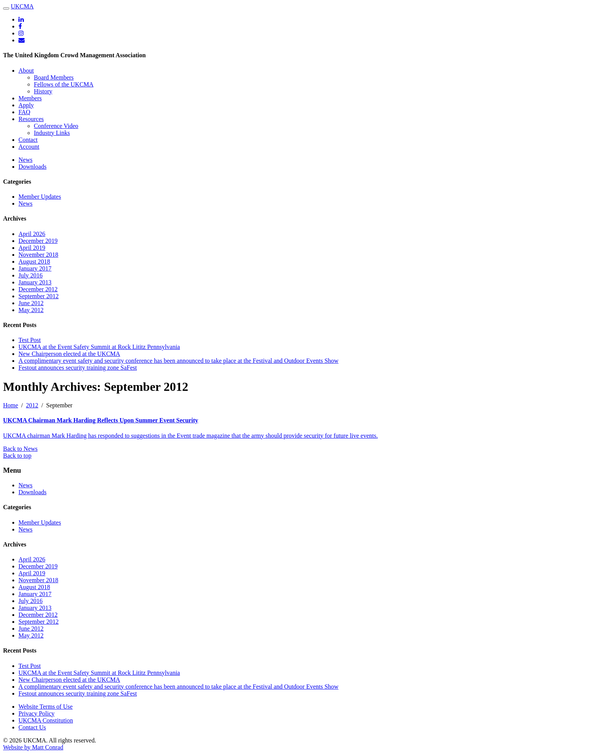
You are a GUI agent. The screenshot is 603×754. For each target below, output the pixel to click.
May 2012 (30, 310)
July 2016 (30, 275)
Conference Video (56, 126)
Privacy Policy (36, 713)
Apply (26, 105)
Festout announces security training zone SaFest (77, 367)
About (26, 70)
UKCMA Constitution (45, 720)
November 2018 (38, 254)
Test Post (29, 340)
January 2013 (35, 282)
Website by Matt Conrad (33, 747)
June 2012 (30, 303)
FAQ (24, 112)
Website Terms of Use (45, 706)
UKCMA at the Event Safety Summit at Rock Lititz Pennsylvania (99, 347)
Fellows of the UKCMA (63, 84)
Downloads (32, 166)
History (43, 91)
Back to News (20, 448)
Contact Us (32, 727)
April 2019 (31, 247)
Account (28, 146)
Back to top (17, 455)
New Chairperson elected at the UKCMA (69, 353)
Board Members (54, 77)
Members (30, 98)
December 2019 (38, 240)
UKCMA (22, 6)
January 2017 (35, 268)
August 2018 (34, 261)
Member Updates (39, 196)
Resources (31, 119)
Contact (28, 139)
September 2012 (38, 296)
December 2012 (38, 289)
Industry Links (52, 133)
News (25, 159)
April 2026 (31, 234)
